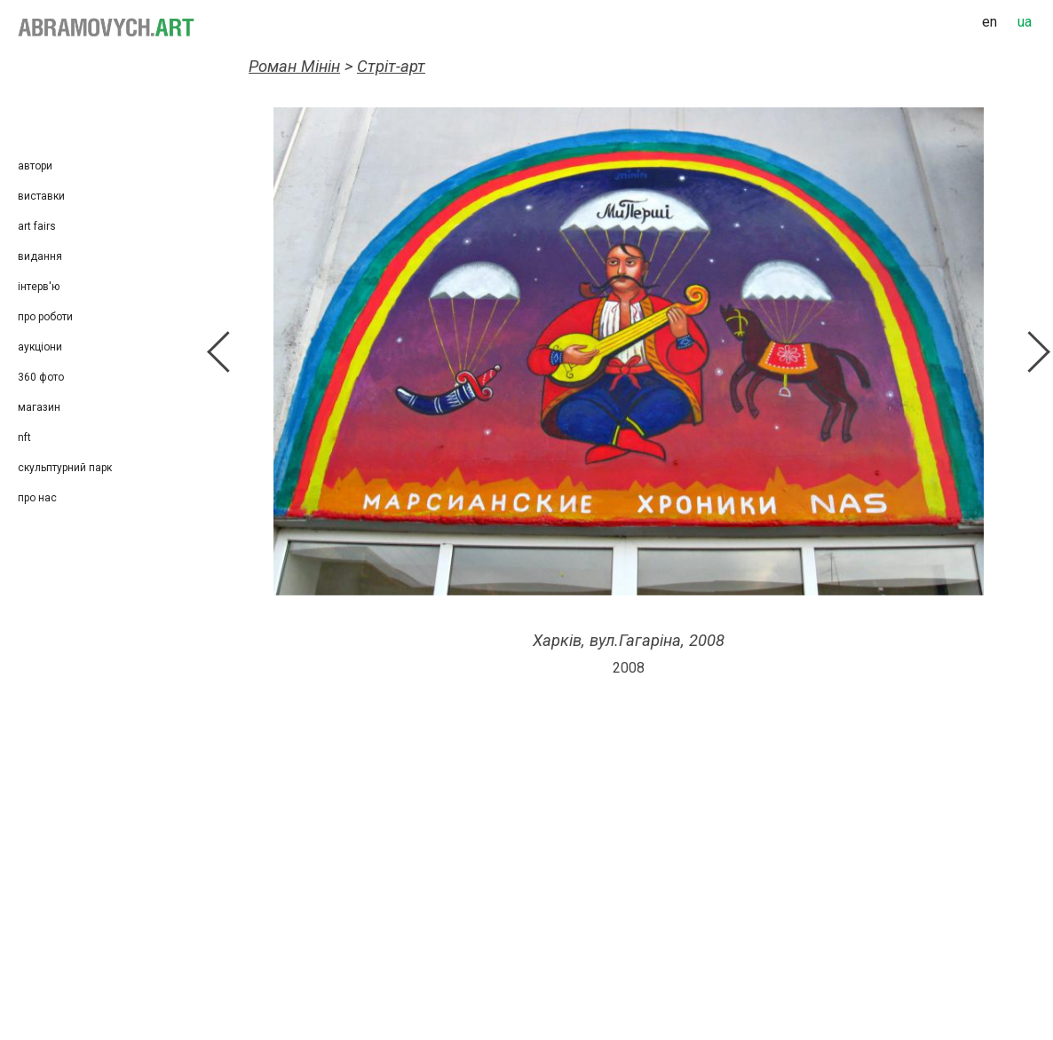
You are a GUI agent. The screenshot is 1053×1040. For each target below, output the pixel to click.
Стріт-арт (391, 66)
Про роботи (45, 317)
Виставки (41, 196)
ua (1024, 21)
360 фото (41, 377)
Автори (35, 166)
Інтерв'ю (38, 286)
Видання (40, 256)
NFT (24, 437)
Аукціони (40, 347)
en (989, 21)
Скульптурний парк (65, 467)
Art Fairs (37, 226)
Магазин (39, 407)
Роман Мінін (294, 66)
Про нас (37, 498)
